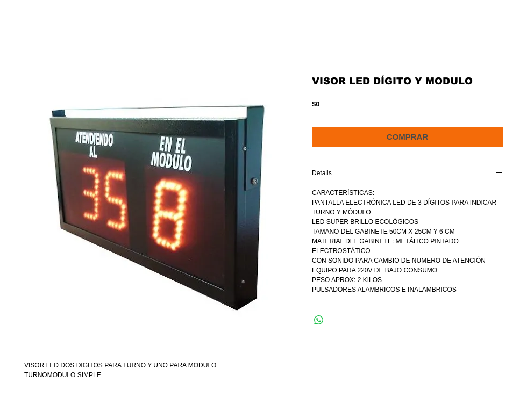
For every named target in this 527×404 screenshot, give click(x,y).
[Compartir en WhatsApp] (318, 320)
